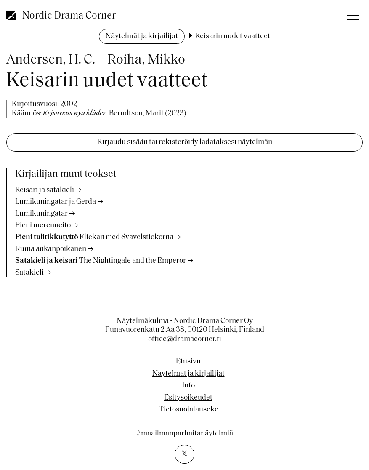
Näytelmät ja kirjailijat (142, 36)
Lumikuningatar (41, 214)
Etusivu (188, 362)
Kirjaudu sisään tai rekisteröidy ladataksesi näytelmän (184, 142)
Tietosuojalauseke (188, 410)
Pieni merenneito (43, 226)
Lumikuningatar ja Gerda (55, 202)
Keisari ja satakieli (44, 190)
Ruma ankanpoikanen (50, 249)
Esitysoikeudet (188, 398)
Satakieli (29, 273)
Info (188, 386)
